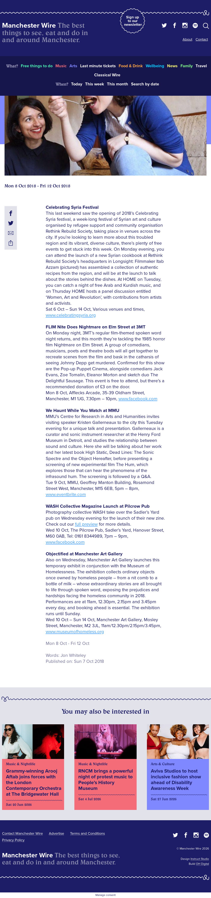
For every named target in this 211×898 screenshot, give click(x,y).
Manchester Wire (29, 25)
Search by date (145, 84)
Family (187, 66)
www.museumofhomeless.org (75, 632)
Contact (202, 39)
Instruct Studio (200, 859)
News (172, 66)
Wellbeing (155, 66)
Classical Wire (107, 75)
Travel (201, 66)
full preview (86, 524)
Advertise (56, 833)
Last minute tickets (98, 66)
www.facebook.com (137, 399)
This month (117, 84)
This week (94, 84)
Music (61, 66)
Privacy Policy (13, 840)
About (187, 39)
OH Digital (202, 864)
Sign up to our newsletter (133, 21)
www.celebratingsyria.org (71, 315)
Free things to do (37, 66)
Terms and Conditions (87, 833)
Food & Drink (131, 66)
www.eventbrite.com (66, 494)
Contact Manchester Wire (22, 833)
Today (76, 84)
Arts (73, 66)
